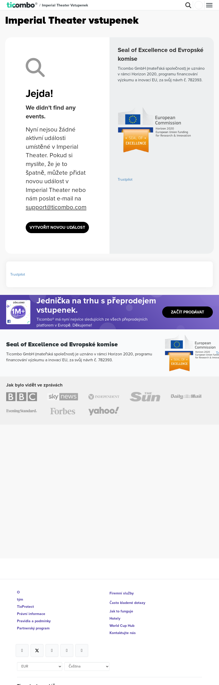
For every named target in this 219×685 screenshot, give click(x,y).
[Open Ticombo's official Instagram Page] (51, 650)
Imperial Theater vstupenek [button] (65, 5)
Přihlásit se (199, 5)
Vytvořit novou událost (57, 227)
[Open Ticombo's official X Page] (37, 650)
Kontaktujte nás (123, 632)
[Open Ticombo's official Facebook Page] (18, 321)
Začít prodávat (187, 312)
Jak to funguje (121, 611)
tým (20, 599)
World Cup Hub (122, 625)
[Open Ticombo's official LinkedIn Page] (81, 650)
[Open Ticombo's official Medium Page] (66, 650)
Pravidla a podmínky (34, 620)
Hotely (115, 618)
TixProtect (25, 606)
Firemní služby (122, 593)
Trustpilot (125, 179)
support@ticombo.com (56, 207)
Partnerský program (33, 628)
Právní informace (31, 613)
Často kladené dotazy (127, 602)
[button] (22, 5)
